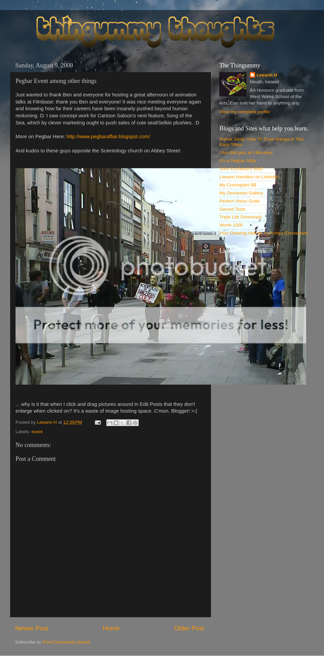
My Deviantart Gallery (241, 193)
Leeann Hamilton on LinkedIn (249, 176)
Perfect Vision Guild (239, 201)
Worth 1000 (231, 225)
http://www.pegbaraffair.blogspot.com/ (108, 136)
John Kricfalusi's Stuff (241, 168)
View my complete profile (244, 111)
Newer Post (31, 628)
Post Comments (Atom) (66, 642)
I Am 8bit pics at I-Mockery (246, 152)
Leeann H (266, 75)
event (37, 431)
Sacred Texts (232, 209)
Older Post (189, 628)
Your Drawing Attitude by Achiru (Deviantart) (263, 233)
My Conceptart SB (237, 184)
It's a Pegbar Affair (237, 160)
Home (111, 628)
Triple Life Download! (240, 216)
